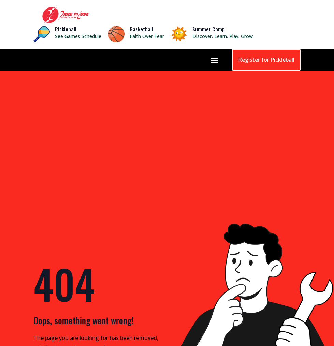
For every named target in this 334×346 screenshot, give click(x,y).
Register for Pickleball (266, 59)
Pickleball (65, 29)
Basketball (141, 29)
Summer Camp (208, 29)
